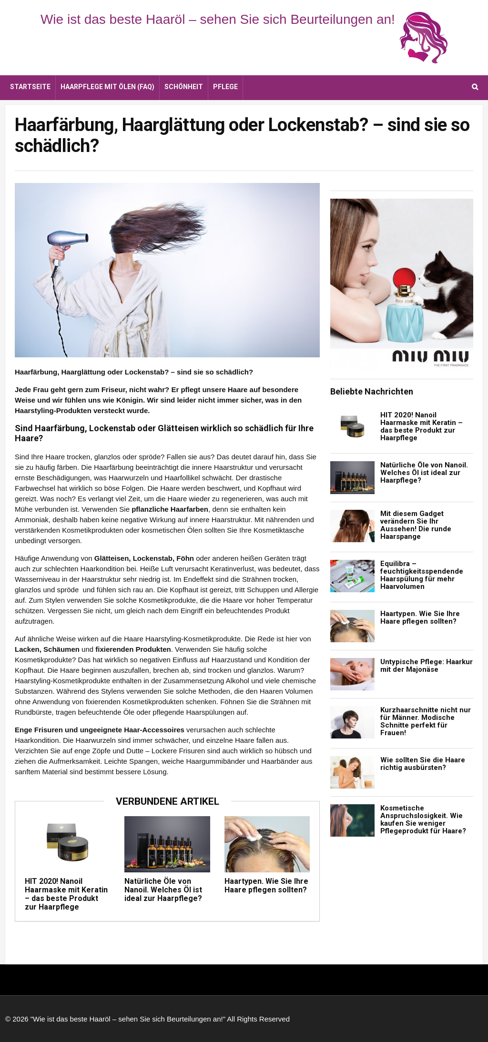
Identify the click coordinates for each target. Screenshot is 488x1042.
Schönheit (183, 87)
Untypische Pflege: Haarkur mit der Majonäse (426, 666)
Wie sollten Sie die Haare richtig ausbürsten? (422, 764)
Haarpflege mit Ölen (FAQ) (107, 87)
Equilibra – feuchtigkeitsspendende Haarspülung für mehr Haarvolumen (421, 575)
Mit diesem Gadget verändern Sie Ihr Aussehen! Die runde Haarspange (415, 525)
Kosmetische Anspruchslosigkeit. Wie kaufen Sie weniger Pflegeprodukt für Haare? (423, 819)
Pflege (225, 87)
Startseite (30, 87)
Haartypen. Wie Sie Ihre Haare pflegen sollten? (266, 885)
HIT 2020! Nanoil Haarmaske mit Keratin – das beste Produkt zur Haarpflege (66, 894)
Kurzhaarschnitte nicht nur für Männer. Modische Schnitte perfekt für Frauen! (425, 721)
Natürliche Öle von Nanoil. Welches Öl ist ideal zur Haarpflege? (163, 890)
